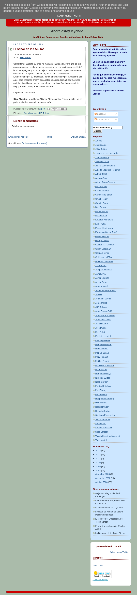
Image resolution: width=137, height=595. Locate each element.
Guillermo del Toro (104, 257)
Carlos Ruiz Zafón (103, 195)
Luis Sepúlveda (102, 340)
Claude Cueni (101, 203)
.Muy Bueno (101, 149)
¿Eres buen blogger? (100, 580)
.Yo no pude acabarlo (105, 166)
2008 (98, 470)
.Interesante (101, 145)
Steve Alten (100, 423)
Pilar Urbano (101, 403)
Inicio (49, 137)
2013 (98, 450)
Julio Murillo (101, 328)
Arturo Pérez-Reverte (105, 182)
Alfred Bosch (101, 174)
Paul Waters (101, 394)
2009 (98, 467)
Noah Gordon (101, 382)
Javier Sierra (101, 282)
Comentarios (102, 119)
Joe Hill (98, 295)
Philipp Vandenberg (104, 399)
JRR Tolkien (25, 57)
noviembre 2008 (103, 478)
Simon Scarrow (102, 419)
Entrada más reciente (18, 137)
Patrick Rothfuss (103, 386)
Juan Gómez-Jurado (105, 315)
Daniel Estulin (101, 211)
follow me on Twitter (119, 552)
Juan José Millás (103, 320)
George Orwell (102, 240)
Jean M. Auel (101, 286)
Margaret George (103, 344)
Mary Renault (101, 357)
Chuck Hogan (101, 199)
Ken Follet (100, 332)
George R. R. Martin (104, 245)
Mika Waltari (101, 369)
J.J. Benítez (100, 265)
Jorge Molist (101, 303)
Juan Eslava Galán (104, 311)
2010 (98, 462)
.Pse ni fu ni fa (102, 161)
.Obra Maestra (30, 113)
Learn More (64, 16)
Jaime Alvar (100, 274)
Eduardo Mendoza (104, 220)
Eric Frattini (100, 224)
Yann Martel (101, 440)
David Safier (101, 216)
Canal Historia (102, 191)
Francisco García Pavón (106, 232)
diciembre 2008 (102, 474)
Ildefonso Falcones (104, 261)
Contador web (98, 565)
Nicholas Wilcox (102, 378)
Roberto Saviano (103, 411)
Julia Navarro (101, 324)
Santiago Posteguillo (105, 415)
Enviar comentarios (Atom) (34, 143)
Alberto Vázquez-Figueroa (107, 170)
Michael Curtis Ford (104, 365)
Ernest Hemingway (104, 228)
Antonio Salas (102, 178)
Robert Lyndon (102, 407)
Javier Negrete (102, 278)
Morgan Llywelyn (103, 374)
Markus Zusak (102, 353)
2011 (98, 458)
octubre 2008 (101, 482)
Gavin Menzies (102, 236)
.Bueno (98, 141)
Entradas (100, 114)
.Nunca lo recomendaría (106, 153)
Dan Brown (100, 207)
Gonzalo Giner (102, 253)
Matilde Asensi (102, 361)
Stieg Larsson (101, 432)
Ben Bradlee (101, 186)
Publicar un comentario (23, 126)
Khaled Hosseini (103, 336)
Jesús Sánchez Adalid (105, 290)
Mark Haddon (101, 349)
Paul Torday (100, 390)
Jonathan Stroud (103, 299)
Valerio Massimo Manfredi (107, 436)
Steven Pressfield (103, 428)
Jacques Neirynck (103, 270)
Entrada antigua (77, 137)
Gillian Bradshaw (103, 249)
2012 (98, 454)
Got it (77, 16)
